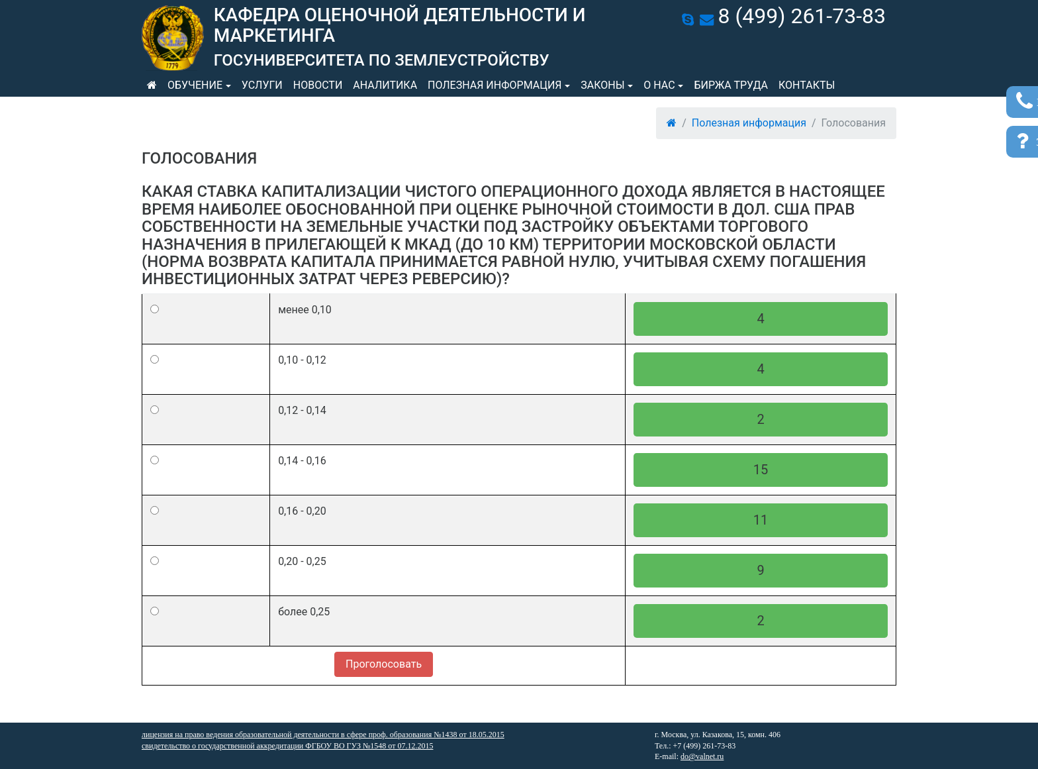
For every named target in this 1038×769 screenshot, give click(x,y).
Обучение (194, 85)
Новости (318, 85)
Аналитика (385, 85)
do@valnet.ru (702, 756)
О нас (659, 85)
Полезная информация (494, 85)
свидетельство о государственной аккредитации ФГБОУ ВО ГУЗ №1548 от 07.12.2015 (287, 745)
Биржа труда (731, 85)
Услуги (262, 85)
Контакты (806, 85)
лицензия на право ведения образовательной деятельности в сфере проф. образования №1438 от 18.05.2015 (323, 734)
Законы (602, 85)
